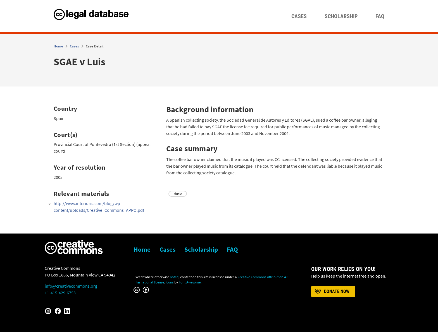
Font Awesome (190, 282)
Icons (169, 282)
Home (58, 46)
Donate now (331, 291)
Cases (299, 16)
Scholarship (341, 16)
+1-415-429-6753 (60, 292)
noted (174, 277)
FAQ (379, 16)
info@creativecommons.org (71, 286)
